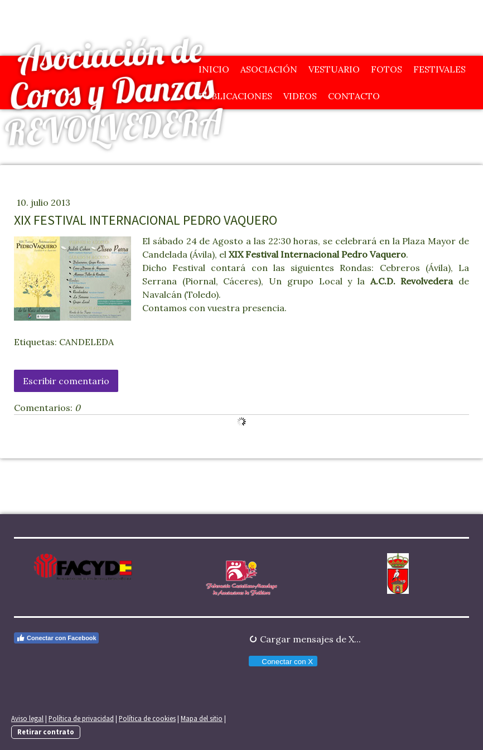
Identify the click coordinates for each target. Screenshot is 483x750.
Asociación (268, 69)
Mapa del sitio (202, 718)
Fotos (386, 69)
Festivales (439, 69)
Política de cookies (147, 718)
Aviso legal (27, 718)
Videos (300, 95)
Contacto (354, 95)
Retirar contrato (45, 731)
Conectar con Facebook (56, 637)
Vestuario (334, 69)
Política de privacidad (81, 718)
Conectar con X (282, 661)
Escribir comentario (66, 380)
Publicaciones (235, 95)
